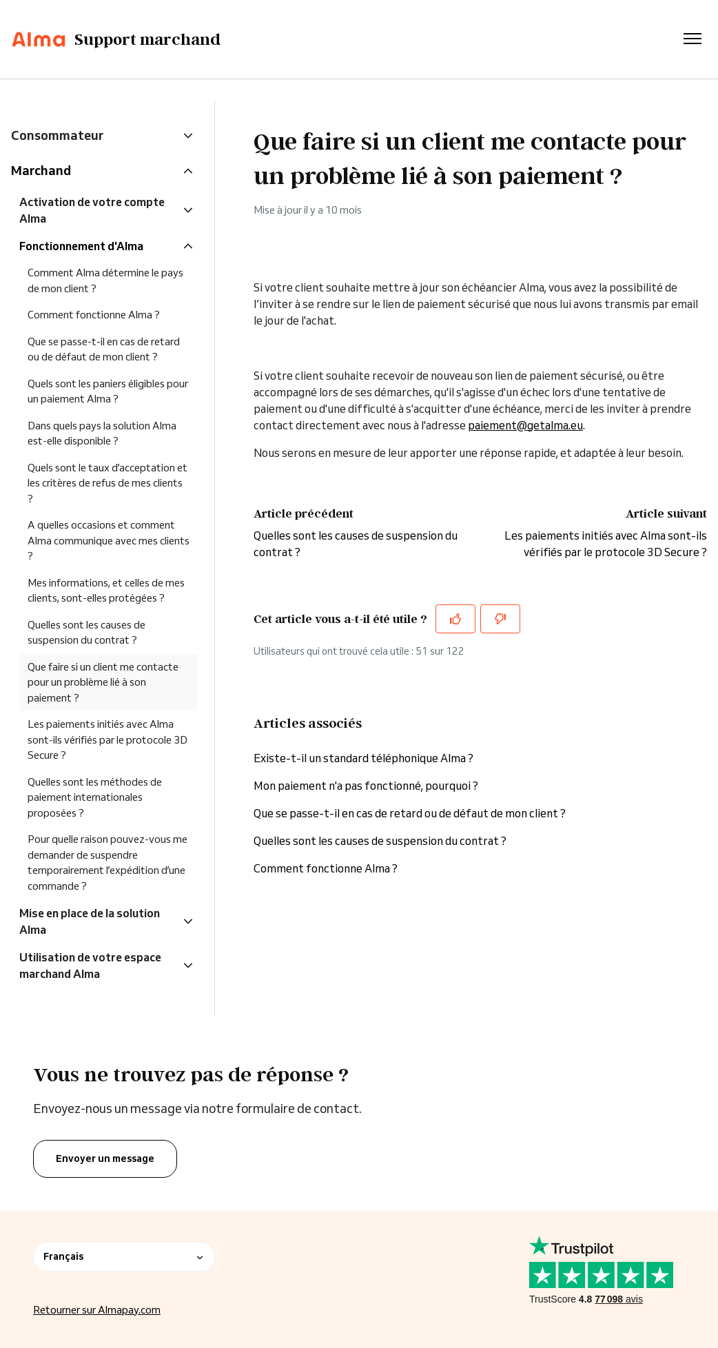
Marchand (41, 170)
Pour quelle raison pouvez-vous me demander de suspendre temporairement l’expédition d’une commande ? (107, 862)
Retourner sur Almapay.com (97, 1309)
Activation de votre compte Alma (92, 210)
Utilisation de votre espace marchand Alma (90, 965)
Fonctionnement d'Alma (81, 246)
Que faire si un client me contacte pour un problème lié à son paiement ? (103, 682)
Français (124, 1256)
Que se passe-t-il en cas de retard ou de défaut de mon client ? (410, 813)
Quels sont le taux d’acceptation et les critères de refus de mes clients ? (107, 483)
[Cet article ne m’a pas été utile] (500, 618)
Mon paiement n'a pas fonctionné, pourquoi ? (367, 786)
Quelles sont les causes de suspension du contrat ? (380, 841)
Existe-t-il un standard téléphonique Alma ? (363, 758)
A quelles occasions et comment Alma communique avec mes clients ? (108, 540)
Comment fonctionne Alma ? (326, 868)
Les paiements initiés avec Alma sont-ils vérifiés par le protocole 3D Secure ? (107, 739)
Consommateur (57, 135)
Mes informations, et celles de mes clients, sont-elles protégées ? (106, 590)
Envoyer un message (105, 1158)
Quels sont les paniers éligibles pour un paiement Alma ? (108, 391)
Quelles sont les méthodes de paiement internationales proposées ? (95, 797)
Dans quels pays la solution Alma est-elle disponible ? (102, 433)
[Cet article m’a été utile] (455, 618)
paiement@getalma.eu (525, 425)
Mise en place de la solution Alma (89, 921)
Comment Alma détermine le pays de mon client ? (105, 280)
